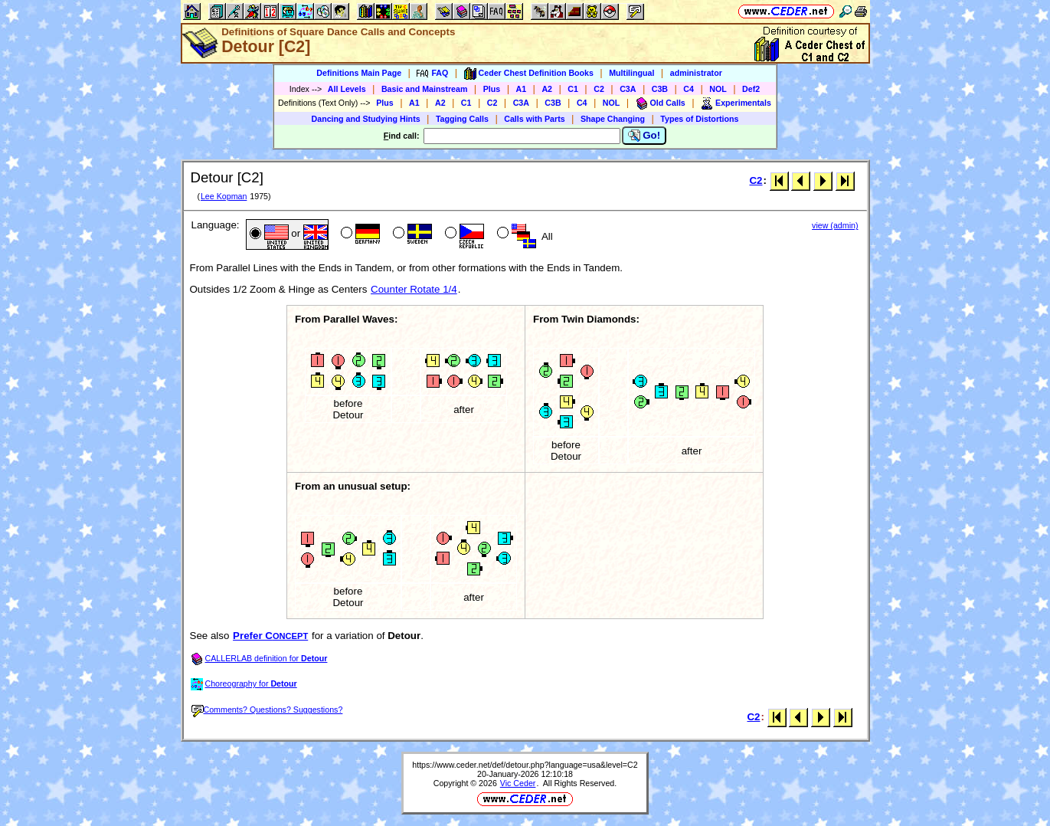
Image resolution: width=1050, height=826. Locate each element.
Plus (492, 88)
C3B (660, 88)
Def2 (751, 88)
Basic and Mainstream (424, 88)
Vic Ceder (518, 783)
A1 (521, 88)
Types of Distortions (699, 118)
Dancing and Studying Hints (366, 118)
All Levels (347, 88)
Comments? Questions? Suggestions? (267, 709)
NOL (718, 88)
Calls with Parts (534, 118)
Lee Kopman (224, 196)
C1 (573, 88)
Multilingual (631, 72)
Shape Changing (613, 118)
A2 (546, 88)
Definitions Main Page (358, 72)
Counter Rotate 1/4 (414, 289)
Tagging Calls (462, 118)
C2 (599, 88)
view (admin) (835, 225)
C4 (688, 88)
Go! (644, 135)
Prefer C (270, 635)
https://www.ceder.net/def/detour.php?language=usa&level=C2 (524, 764)
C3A (628, 88)
